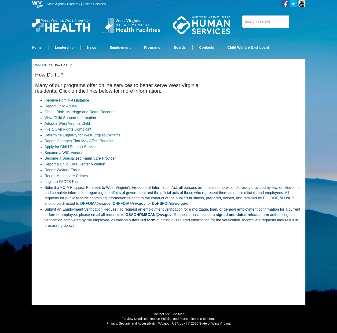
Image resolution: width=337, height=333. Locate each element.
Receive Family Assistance (66, 100)
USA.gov (178, 324)
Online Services (94, 4)
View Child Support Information (70, 118)
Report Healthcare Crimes (66, 176)
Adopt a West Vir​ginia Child (67, 124)
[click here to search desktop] (297, 21)
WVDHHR (42, 65)
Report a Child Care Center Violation (74, 165)
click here (207, 319)
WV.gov (163, 324)
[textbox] (265, 21)
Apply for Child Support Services (71, 147)
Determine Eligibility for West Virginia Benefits (82, 135)
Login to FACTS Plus (61, 182)
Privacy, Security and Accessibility (131, 324)
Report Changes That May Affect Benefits (78, 141)
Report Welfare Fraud (62, 170)
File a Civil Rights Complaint (67, 130)
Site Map (178, 314)
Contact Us (161, 314)
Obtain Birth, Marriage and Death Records (79, 112)
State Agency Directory (63, 4)
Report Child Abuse (60, 106)
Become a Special (59, 159)
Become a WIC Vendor (63, 153)
